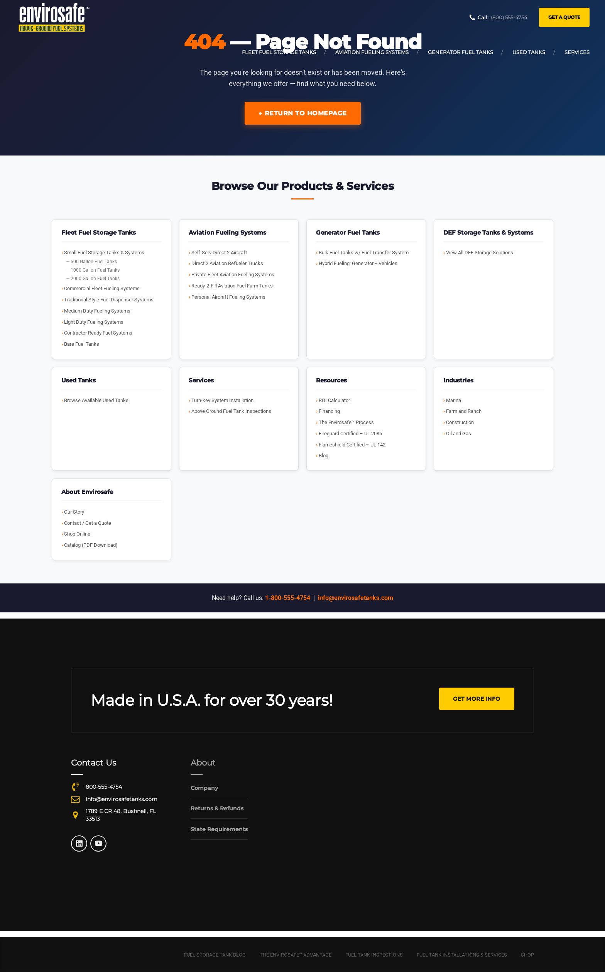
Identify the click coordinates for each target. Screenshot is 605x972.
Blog (323, 455)
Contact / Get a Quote (87, 523)
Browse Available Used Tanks (96, 400)
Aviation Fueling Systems (372, 52)
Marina (453, 400)
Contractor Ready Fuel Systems (98, 333)
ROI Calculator (334, 400)
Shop (527, 955)
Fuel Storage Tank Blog (215, 955)
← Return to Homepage (303, 113)
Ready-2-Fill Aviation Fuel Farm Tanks (232, 286)
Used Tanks (528, 52)
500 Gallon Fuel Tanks (94, 261)
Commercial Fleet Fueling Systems (102, 288)
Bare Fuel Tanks (81, 344)
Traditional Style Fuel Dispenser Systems (109, 300)
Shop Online (77, 534)
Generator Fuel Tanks (460, 52)
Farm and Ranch (464, 411)
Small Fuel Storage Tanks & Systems (104, 252)
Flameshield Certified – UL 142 (352, 445)
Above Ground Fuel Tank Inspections (231, 411)
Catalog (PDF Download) (91, 545)
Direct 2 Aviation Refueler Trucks (227, 263)
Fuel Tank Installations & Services (462, 955)
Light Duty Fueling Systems (93, 322)
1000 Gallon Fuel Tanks (95, 270)
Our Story (74, 512)
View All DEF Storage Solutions (479, 252)
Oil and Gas (458, 433)
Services (577, 52)
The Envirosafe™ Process (346, 422)
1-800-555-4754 (287, 598)
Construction (460, 422)
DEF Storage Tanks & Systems (488, 232)
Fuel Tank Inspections (374, 955)
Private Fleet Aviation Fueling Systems (232, 274)
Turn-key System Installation (222, 400)
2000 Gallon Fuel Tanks (95, 278)
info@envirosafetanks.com (355, 598)
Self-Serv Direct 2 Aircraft (219, 252)
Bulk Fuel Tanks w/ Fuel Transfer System (364, 252)
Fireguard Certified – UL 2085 (350, 433)
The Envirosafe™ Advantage (295, 955)
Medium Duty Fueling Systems (97, 311)
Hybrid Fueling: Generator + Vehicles (358, 263)
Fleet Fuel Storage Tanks (279, 52)
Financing (329, 411)
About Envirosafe (87, 491)
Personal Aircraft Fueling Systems (228, 297)
